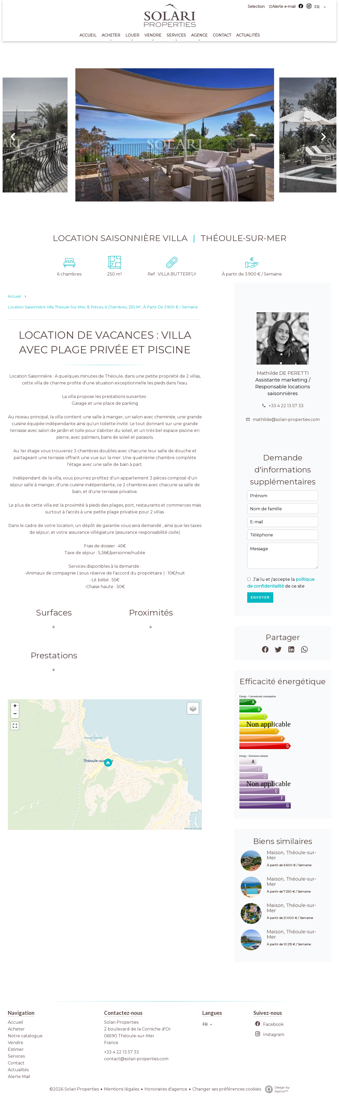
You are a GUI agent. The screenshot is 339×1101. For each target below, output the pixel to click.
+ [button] (15, 706)
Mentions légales (121, 1089)
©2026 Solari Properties (74, 1089)
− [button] (15, 714)
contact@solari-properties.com (136, 1058)
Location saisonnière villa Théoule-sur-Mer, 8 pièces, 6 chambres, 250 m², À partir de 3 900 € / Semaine (103, 307)
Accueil (14, 296)
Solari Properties (121, 1022)
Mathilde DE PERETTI (283, 373)
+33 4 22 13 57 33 (286, 405)
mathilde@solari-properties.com (286, 419)
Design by (276, 1089)
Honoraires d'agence (165, 1089)
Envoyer (260, 597)
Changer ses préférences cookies (226, 1089)
